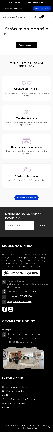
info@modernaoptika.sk (19, 301)
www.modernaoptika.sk (24, 425)
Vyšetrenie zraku (42, 8)
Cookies (6, 395)
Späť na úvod (26, 45)
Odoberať (41, 225)
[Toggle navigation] (48, 17)
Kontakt (6, 407)
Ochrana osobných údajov (15, 387)
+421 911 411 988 (23, 296)
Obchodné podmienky (13, 403)
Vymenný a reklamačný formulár (19, 399)
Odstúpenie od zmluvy (13, 391)
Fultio (36, 428)
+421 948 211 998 (27, 291)
